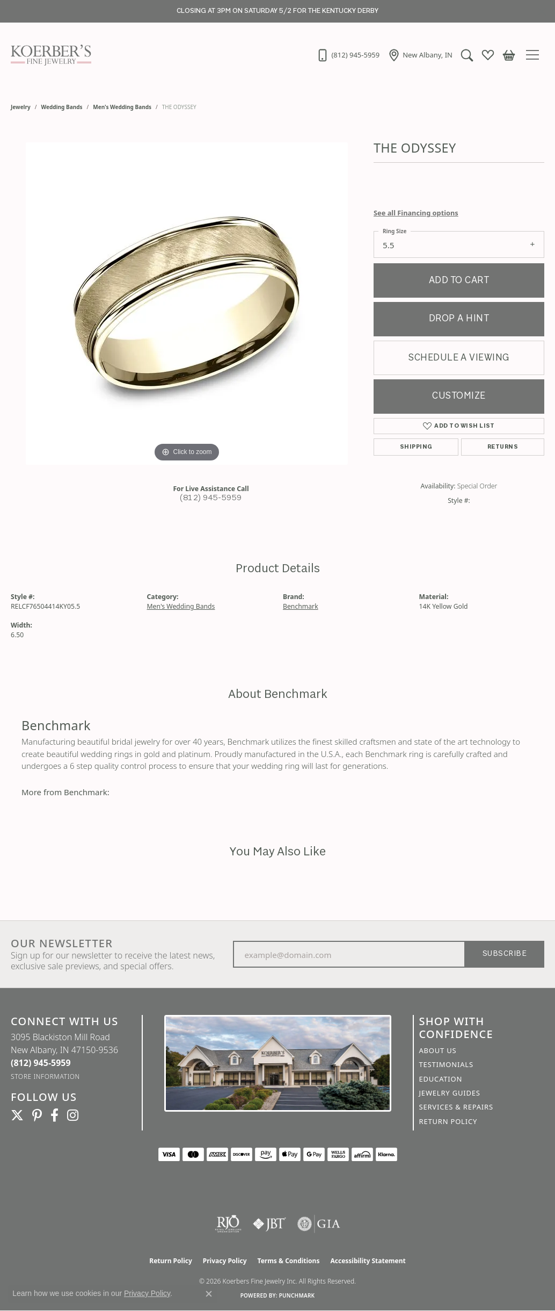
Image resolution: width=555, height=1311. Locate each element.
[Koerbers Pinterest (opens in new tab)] (37, 1115)
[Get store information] (45, 1076)
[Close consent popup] (209, 1294)
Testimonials (446, 1064)
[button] (467, 55)
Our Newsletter (62, 943)
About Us (438, 1050)
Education (441, 1079)
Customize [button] (458, 396)
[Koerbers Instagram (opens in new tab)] (72, 1115)
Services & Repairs (456, 1107)
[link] (347, 55)
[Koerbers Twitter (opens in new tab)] (17, 1115)
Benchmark (300, 606)
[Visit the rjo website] (228, 1224)
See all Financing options (416, 213)
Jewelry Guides (449, 1093)
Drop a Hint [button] (459, 319)
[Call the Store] (41, 1063)
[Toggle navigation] (535, 54)
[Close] (542, 11)
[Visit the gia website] (318, 1224)
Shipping (416, 447)
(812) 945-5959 (211, 498)
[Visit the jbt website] (269, 1224)
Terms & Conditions (289, 1260)
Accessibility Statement (367, 1260)
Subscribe (505, 954)
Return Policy (448, 1121)
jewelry (21, 107)
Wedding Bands (62, 107)
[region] (187, 303)
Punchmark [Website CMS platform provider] (297, 1295)
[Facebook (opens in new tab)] (54, 1115)
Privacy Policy (225, 1260)
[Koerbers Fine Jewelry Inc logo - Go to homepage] (48, 55)
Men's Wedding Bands (122, 107)
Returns (502, 447)
